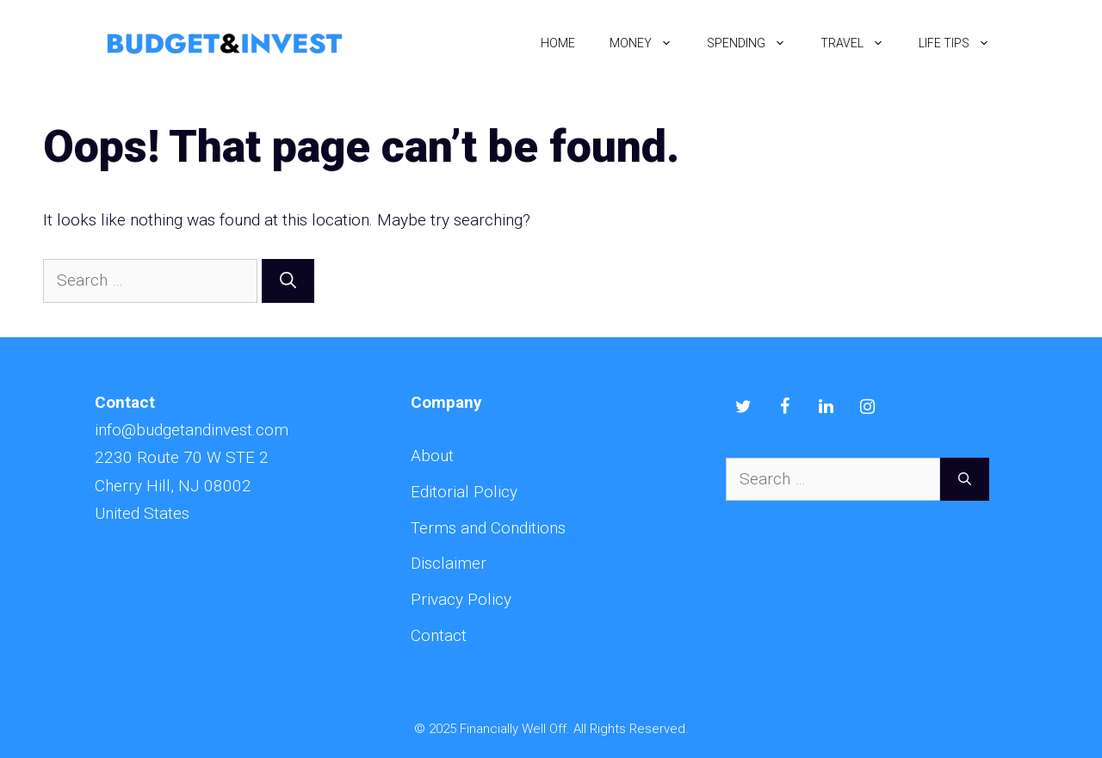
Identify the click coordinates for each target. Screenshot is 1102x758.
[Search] (288, 281)
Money (650, 43)
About (432, 455)
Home (558, 43)
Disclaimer (448, 563)
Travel (860, 43)
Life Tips (963, 43)
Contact (439, 635)
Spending (755, 43)
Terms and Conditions (488, 528)
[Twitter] (743, 407)
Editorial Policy (464, 492)
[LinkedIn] (825, 407)
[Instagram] (867, 407)
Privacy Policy (461, 599)
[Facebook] (784, 407)
